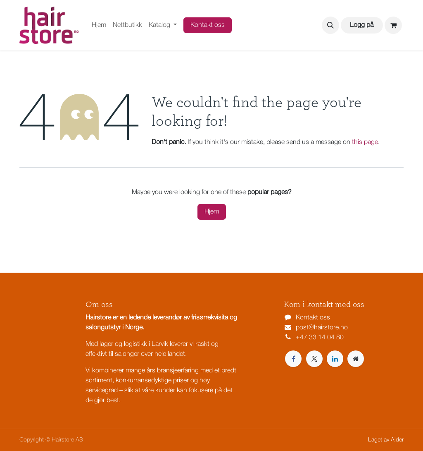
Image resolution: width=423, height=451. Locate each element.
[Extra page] (355, 358)
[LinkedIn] (335, 358)
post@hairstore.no (322, 328)
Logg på (361, 25)
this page (365, 142)
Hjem (211, 212)
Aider (397, 440)
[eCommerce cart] (393, 25)
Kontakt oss (207, 25)
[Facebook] (293, 358)
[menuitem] (98, 25)
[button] (330, 25)
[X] (314, 358)
